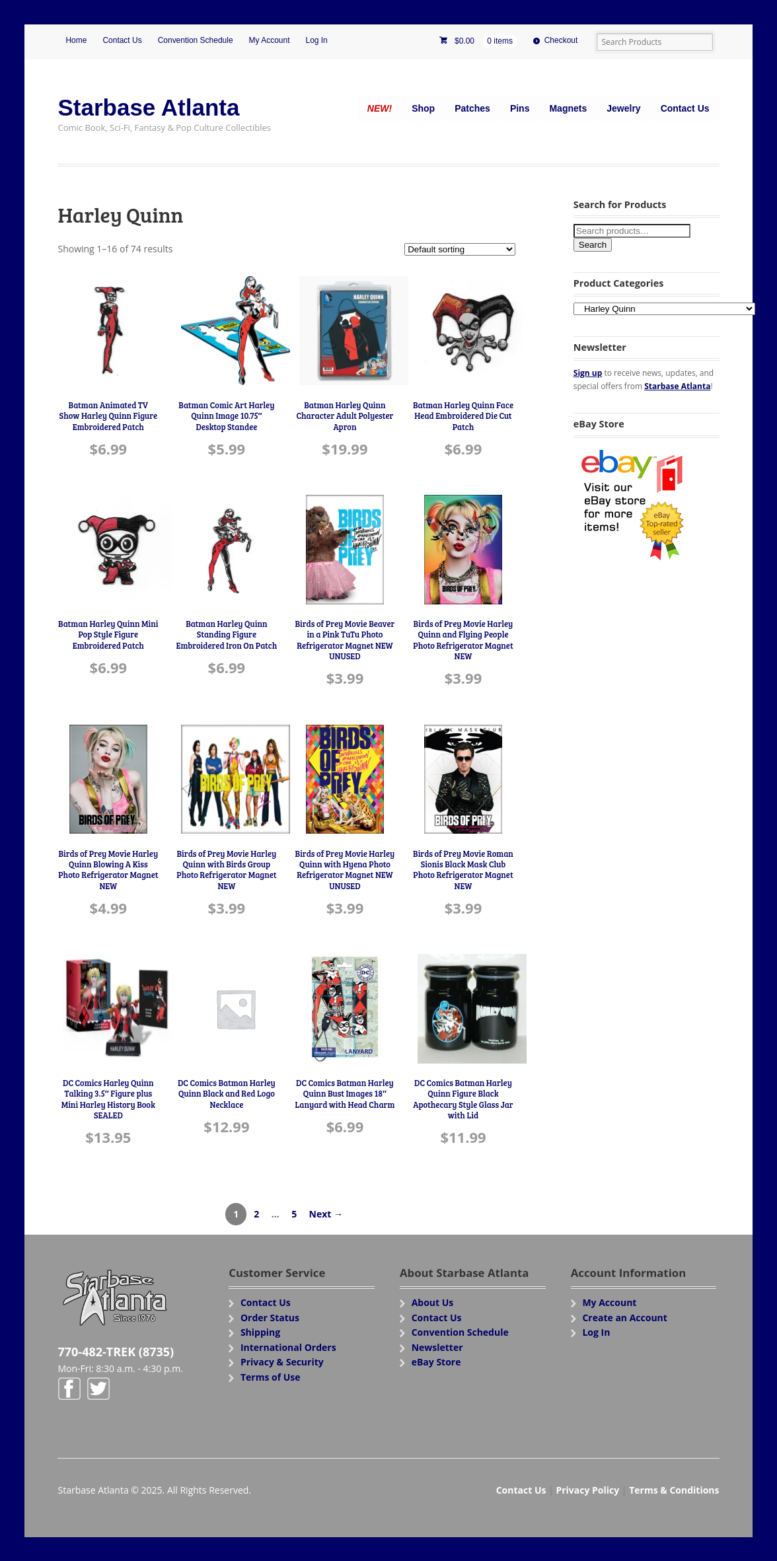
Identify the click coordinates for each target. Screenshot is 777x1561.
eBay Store (436, 1362)
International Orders (288, 1347)
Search (593, 245)
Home (76, 40)
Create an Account (624, 1317)
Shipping (260, 1332)
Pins (520, 108)
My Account (269, 40)
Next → (326, 1214)
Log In (316, 40)
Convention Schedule (195, 40)
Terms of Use (270, 1377)
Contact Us (121, 40)
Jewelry (623, 108)
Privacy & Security (282, 1362)
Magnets (568, 108)
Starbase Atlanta (148, 107)
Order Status (269, 1317)
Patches (472, 108)
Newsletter (437, 1347)
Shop (423, 108)
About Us (433, 1302)
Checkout (561, 40)
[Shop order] (459, 249)
